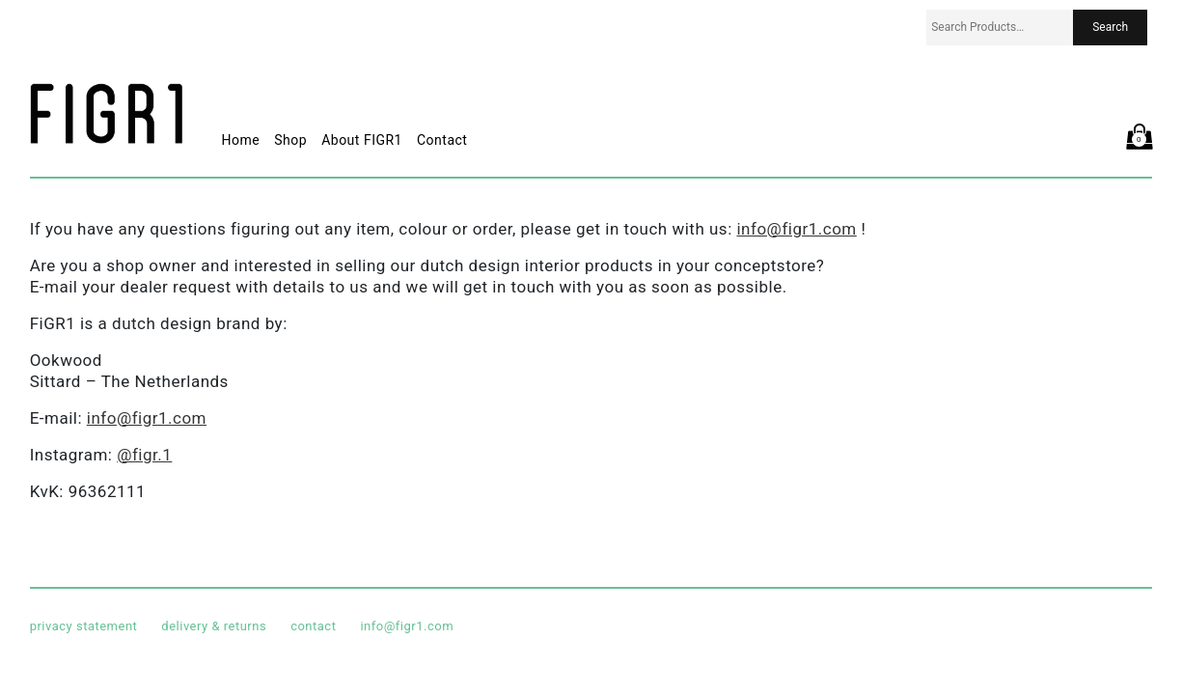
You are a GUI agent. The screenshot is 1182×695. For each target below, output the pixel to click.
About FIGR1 (361, 140)
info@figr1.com (796, 228)
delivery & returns (213, 626)
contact (313, 626)
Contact (442, 140)
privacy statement (84, 626)
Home (241, 140)
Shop (290, 140)
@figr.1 (144, 454)
